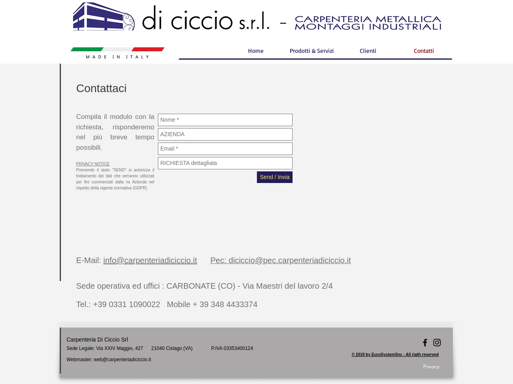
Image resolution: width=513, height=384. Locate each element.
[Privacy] (431, 366)
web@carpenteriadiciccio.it (122, 359)
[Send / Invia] (275, 177)
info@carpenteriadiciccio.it (150, 260)
